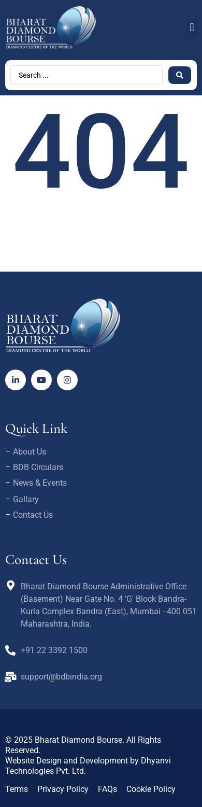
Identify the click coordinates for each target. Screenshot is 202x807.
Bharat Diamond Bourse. (79, 740)
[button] (192, 27)
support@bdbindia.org (61, 677)
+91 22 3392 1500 (54, 650)
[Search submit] (180, 75)
